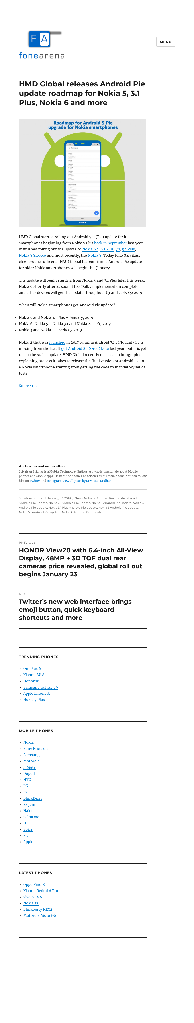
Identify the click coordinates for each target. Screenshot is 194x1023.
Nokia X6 (31, 903)
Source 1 (26, 385)
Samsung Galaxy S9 (40, 687)
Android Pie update (111, 498)
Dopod (29, 773)
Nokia (88, 498)
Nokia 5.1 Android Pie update (40, 512)
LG (25, 786)
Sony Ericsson (35, 748)
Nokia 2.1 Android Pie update (69, 503)
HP (25, 823)
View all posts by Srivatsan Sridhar (86, 481)
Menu (166, 42)
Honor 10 (31, 681)
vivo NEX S (32, 897)
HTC (27, 779)
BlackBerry (32, 798)
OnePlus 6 (32, 668)
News (79, 498)
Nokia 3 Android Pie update (111, 503)
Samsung (31, 755)
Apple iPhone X (36, 693)
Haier (28, 810)
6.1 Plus (107, 249)
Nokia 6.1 (90, 249)
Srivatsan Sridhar (31, 498)
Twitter (35, 481)
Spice (28, 829)
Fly (26, 835)
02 (25, 792)
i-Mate (29, 767)
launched (57, 342)
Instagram (54, 481)
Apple (28, 841)
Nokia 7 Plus (34, 699)
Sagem (29, 804)
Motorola (31, 761)
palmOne (31, 817)
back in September (110, 243)
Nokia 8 (94, 255)
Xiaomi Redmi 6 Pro (40, 890)
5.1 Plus (128, 249)
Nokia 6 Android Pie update (82, 512)
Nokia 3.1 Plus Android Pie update (73, 507)
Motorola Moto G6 (39, 915)
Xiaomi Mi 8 (33, 675)
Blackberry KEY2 (37, 909)
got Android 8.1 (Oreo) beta (85, 348)
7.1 (118, 249)
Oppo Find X (34, 884)
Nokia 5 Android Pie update (118, 507)
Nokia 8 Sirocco (32, 255)
